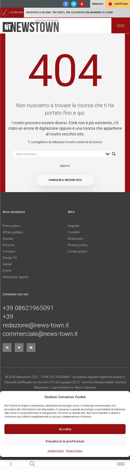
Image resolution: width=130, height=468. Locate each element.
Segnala (73, 226)
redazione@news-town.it (36, 325)
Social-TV (10, 258)
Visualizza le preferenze (65, 441)
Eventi (7, 271)
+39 (8, 316)
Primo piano (11, 226)
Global (7, 264)
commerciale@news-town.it (40, 334)
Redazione (75, 239)
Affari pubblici (13, 232)
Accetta (65, 429)
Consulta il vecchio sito (65, 180)
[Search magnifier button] (114, 154)
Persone (9, 245)
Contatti (74, 232)
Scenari (8, 239)
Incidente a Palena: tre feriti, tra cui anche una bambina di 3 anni (69, 12)
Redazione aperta (15, 277)
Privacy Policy (74, 450)
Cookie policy (77, 251)
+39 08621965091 (28, 308)
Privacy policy (77, 245)
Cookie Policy (56, 450)
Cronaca (9, 251)
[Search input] (60, 154)
